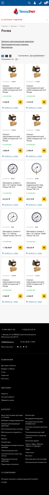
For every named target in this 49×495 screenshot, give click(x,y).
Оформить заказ (7, 400)
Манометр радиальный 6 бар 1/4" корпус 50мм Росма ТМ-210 (35, 186)
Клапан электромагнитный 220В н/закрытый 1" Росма (36, 283)
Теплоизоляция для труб (34, 432)
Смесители (29, 452)
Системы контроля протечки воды (36, 428)
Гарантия (5, 375)
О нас (3, 372)
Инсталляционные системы (12, 429)
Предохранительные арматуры (9, 460)
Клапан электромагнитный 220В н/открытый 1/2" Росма (12, 137)
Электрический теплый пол (36, 462)
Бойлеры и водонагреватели (12, 420)
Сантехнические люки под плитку (11, 455)
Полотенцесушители (9, 450)
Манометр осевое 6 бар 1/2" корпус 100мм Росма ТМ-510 (12, 233)
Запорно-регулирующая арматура (17, 41)
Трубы (27, 449)
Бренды (14, 26)
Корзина (4, 393)
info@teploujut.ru (7, 342)
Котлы (3, 435)
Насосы (4, 439)
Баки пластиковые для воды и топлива (12, 416)
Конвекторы (6, 442)
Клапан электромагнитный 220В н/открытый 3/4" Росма (12, 89)
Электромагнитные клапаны (15, 44)
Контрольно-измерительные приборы (12, 446)
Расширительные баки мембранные (34, 423)
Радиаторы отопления (10, 464)
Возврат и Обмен (8, 369)
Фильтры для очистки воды (36, 459)
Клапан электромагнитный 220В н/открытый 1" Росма (12, 283)
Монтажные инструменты (11, 432)
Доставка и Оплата (8, 365)
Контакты (5, 378)
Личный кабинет (7, 397)
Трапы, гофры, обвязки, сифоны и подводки (34, 445)
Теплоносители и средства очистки (35, 436)
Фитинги (28, 456)
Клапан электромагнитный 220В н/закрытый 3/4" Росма (36, 89)
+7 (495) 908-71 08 (8, 329)
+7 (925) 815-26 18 (28, 329)
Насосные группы (32, 441)
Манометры (7, 47)
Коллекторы (29, 415)
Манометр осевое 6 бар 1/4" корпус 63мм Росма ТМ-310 (12, 185)
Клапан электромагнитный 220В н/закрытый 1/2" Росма (36, 137)
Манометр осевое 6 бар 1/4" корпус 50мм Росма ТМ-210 (36, 233)
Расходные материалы (34, 418)
